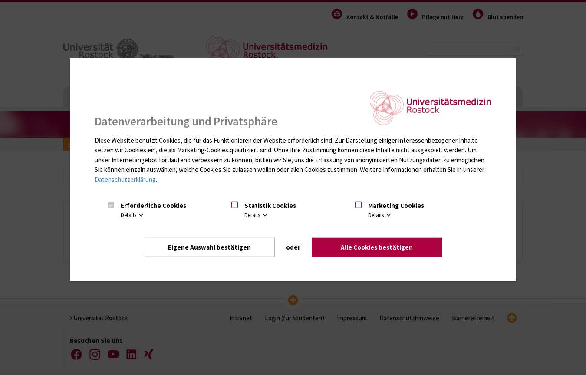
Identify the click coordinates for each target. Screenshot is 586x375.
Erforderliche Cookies (153, 205)
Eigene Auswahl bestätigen (209, 247)
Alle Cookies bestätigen (377, 247)
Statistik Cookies (270, 205)
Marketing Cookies (396, 205)
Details (133, 215)
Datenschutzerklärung (125, 179)
